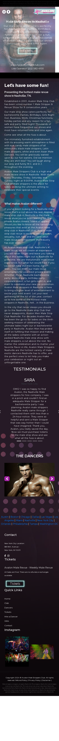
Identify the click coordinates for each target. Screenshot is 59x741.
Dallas (36, 516)
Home (7, 599)
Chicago (26, 516)
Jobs (6, 621)
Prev (3, 39)
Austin (5, 516)
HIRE (25, 269)
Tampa (33, 524)
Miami (19, 520)
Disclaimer (46, 680)
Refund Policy (21, 680)
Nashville (30, 520)
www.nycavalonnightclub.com (27, 64)
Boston (14, 516)
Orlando (6, 524)
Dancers (8, 607)
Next (55, 39)
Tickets (28, 51)
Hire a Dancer (11, 616)
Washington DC (49, 524)
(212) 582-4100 (36, 68)
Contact (8, 625)
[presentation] (7, 478)
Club (6, 603)
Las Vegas (47, 516)
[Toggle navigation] (54, 18)
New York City (45, 520)
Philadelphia (20, 524)
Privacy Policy (34, 680)
